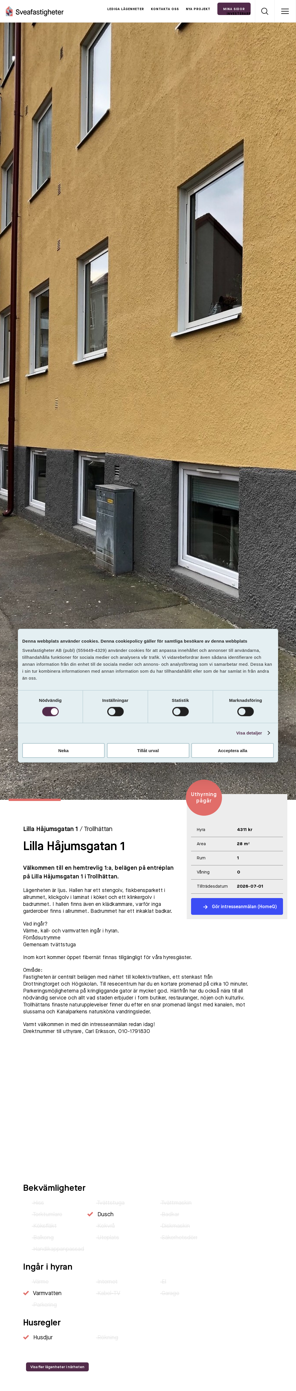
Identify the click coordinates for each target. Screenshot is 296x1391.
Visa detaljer (249, 732)
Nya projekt (198, 9)
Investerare (239, 14)
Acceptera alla (232, 750)
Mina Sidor (234, 9)
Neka (63, 750)
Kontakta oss (165, 9)
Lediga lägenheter (125, 9)
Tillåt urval (148, 750)
